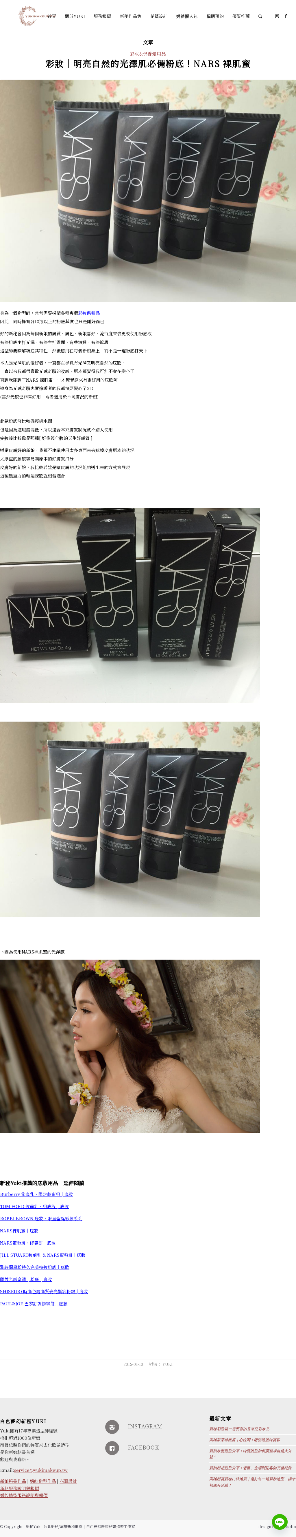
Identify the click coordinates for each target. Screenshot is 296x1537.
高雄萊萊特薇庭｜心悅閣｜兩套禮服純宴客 (244, 1440)
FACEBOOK (143, 1447)
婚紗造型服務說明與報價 (24, 1495)
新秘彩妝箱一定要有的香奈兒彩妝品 (239, 1429)
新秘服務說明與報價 (19, 1488)
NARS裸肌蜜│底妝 (19, 1230)
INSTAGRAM (145, 1426)
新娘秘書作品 (13, 1481)
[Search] (260, 16)
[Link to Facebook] (286, 16)
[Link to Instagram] (277, 16)
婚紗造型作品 (43, 1481)
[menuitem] (51, 16)
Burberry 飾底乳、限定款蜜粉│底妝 (36, 1194)
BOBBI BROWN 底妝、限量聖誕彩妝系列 (41, 1218)
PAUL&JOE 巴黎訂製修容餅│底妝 (34, 1303)
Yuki (167, 1364)
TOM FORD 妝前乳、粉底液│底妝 (34, 1206)
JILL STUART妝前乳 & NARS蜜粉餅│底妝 (43, 1255)
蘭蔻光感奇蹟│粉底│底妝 (26, 1279)
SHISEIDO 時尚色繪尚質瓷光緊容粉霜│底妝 (44, 1291)
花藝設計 (68, 1481)
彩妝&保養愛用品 (148, 53)
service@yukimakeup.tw (41, 1470)
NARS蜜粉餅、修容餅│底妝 (28, 1243)
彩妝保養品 (89, 313)
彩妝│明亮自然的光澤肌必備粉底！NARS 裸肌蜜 (148, 63)
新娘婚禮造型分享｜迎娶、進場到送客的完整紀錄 (250, 1468)
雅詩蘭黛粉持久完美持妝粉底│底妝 (34, 1267)
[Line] (280, 1522)
